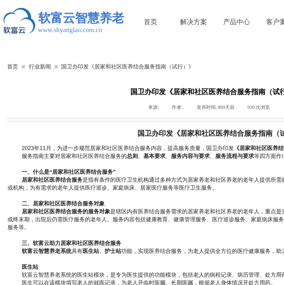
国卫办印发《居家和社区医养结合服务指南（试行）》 (127, 66)
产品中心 (236, 22)
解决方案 (193, 22)
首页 (150, 22)
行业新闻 (40, 66)
